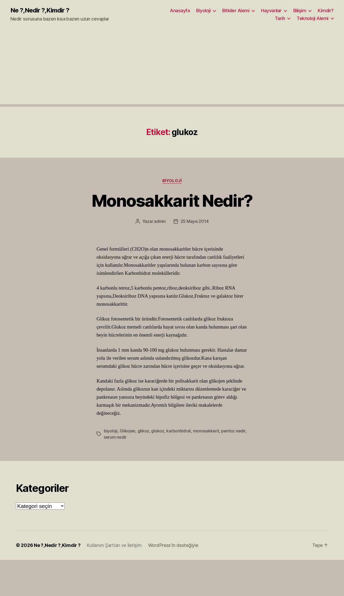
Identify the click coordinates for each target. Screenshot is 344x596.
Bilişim (299, 10)
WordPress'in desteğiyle (173, 545)
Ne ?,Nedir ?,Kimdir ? (39, 10)
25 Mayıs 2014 (195, 221)
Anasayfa (180, 10)
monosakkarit (206, 430)
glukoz (157, 430)
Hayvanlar (271, 10)
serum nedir (115, 437)
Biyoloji (203, 10)
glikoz (143, 430)
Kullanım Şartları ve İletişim (114, 545)
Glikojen (127, 430)
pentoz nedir (233, 430)
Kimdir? (326, 10)
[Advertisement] (172, 67)
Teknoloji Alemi (312, 18)
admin (160, 221)
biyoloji (111, 430)
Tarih (280, 18)
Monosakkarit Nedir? (172, 201)
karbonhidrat (178, 430)
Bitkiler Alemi (235, 10)
